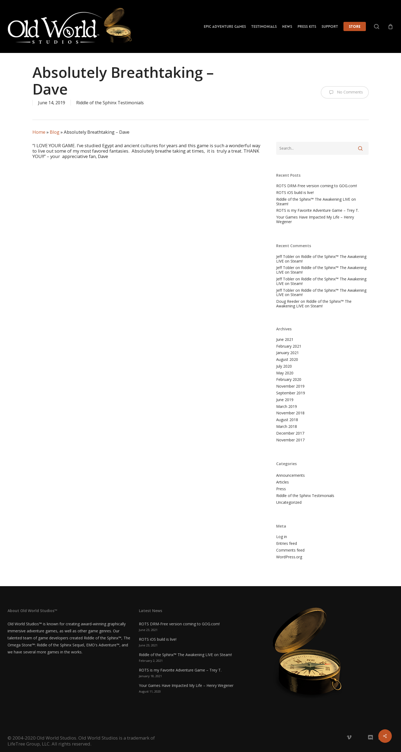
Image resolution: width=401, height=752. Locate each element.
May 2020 (284, 373)
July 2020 (284, 366)
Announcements (290, 475)
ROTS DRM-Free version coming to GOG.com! (316, 186)
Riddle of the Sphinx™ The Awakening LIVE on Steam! (316, 201)
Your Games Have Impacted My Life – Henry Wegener (315, 219)
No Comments (345, 92)
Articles (282, 482)
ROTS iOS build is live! (295, 192)
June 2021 (284, 339)
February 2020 (288, 379)
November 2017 (290, 440)
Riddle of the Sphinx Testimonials (110, 103)
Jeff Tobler (285, 256)
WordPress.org (289, 557)
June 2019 (284, 400)
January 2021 (287, 353)
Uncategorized (289, 502)
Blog (54, 132)
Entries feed (286, 543)
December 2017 (290, 433)
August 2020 (287, 359)
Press (281, 489)
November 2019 (290, 386)
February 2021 (288, 346)
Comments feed (290, 550)
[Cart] (390, 26)
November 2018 (290, 413)
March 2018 (286, 426)
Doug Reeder (287, 301)
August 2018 (287, 420)
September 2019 (290, 393)
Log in (281, 537)
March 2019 (286, 406)
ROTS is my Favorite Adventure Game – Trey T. (317, 210)
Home (38, 132)
